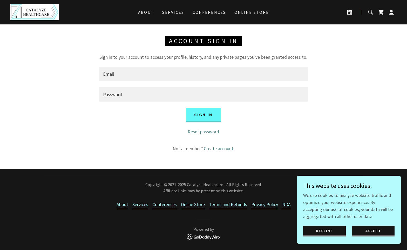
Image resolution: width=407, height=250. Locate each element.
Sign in (203, 114)
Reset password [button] (203, 132)
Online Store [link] (251, 12)
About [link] (146, 12)
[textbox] (203, 74)
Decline (324, 230)
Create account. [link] (219, 149)
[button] (391, 12)
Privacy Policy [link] (264, 204)
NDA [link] (286, 204)
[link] (34, 12)
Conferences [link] (209, 12)
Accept (373, 230)
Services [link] (173, 12)
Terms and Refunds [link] (228, 204)
